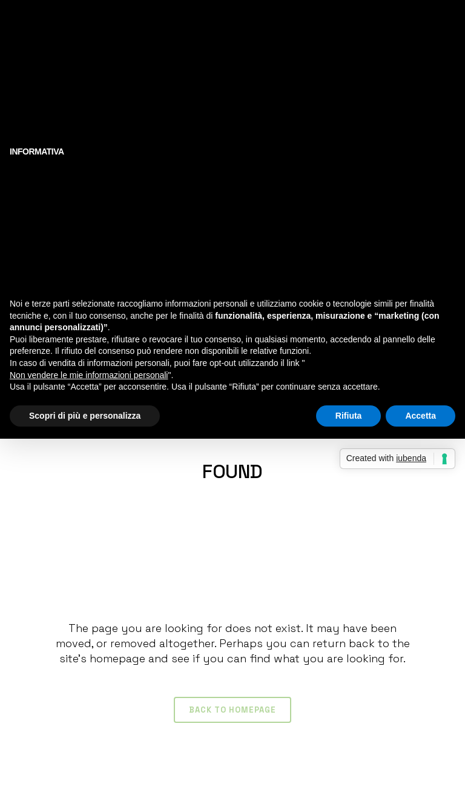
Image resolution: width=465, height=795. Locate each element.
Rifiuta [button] (348, 416)
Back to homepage (232, 710)
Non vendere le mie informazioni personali (89, 375)
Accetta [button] (420, 416)
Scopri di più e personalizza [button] (84, 416)
